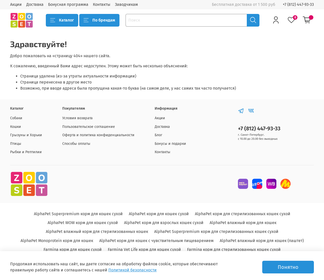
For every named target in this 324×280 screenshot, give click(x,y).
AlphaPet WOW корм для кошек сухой (83, 222)
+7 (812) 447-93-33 (298, 4)
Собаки (16, 118)
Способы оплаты (76, 144)
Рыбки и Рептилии (26, 152)
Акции (16, 4)
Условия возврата (77, 118)
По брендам (99, 20)
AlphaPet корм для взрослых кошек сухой (164, 222)
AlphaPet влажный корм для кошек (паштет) (262, 240)
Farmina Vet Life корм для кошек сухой (144, 249)
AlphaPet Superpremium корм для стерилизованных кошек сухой (216, 231)
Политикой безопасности (132, 270)
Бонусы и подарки (170, 144)
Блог (158, 135)
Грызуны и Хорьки (26, 135)
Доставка (35, 4)
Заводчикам (126, 4)
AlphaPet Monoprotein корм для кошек (57, 240)
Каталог (62, 20)
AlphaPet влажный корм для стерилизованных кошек (97, 231)
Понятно (288, 267)
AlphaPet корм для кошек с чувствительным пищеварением (156, 240)
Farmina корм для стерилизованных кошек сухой (234, 249)
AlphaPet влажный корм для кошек (243, 222)
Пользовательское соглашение (88, 127)
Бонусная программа (68, 4)
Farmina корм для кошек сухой (73, 249)
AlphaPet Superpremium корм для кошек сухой (78, 213)
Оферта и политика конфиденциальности (98, 135)
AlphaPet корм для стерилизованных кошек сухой (242, 213)
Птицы (15, 144)
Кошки (15, 127)
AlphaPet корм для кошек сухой (159, 213)
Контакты (101, 4)
